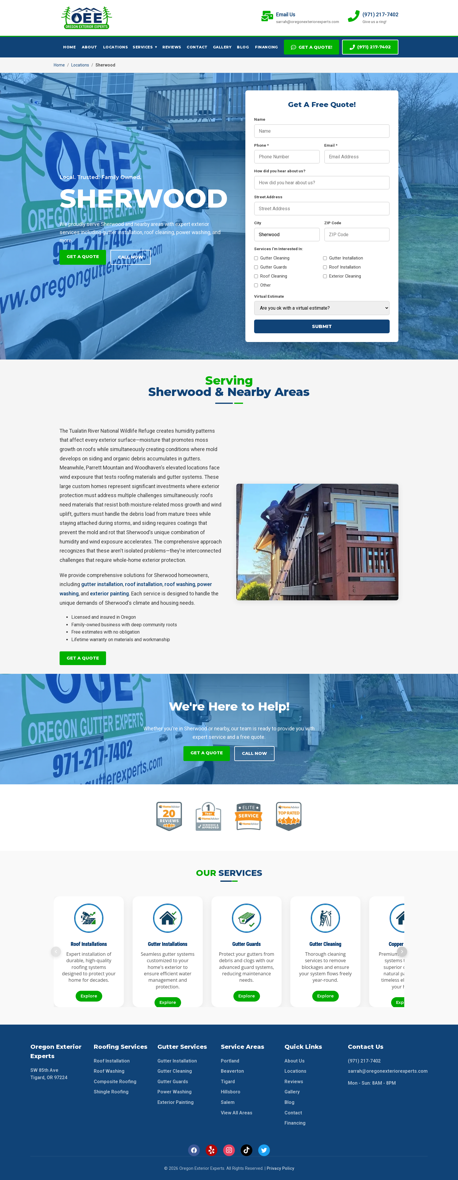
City (257, 222)
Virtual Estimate (269, 296)
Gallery (222, 47)
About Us (294, 1060)
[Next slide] (402, 951)
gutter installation (102, 584)
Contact (197, 47)
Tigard (228, 1081)
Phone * (261, 145)
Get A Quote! (311, 47)
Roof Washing (109, 1070)
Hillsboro (230, 1091)
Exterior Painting (175, 1101)
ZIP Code (332, 222)
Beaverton (232, 1070)
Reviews (171, 47)
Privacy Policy (280, 1167)
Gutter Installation (343, 258)
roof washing (179, 584)
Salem (228, 1101)
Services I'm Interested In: (278, 248)
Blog (243, 47)
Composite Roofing (115, 1081)
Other (262, 285)
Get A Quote (83, 256)
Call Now (130, 257)
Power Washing (174, 1091)
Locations (115, 47)
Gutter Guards (270, 267)
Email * (330, 145)
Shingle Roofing (111, 1091)
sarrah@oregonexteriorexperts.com (388, 1070)
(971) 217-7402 (370, 47)
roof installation (143, 584)
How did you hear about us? (280, 171)
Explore (89, 995)
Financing (266, 47)
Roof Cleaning (270, 276)
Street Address (268, 196)
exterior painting (109, 594)
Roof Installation (342, 267)
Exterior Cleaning (342, 276)
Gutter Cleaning (271, 258)
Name (259, 119)
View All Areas (236, 1112)
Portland (230, 1060)
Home (69, 47)
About (89, 47)
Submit (322, 326)
